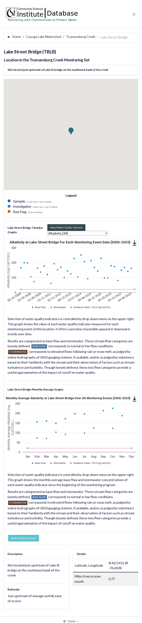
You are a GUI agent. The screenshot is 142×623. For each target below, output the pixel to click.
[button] (71, 131)
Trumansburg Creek (80, 37)
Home (14, 37)
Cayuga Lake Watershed (43, 37)
